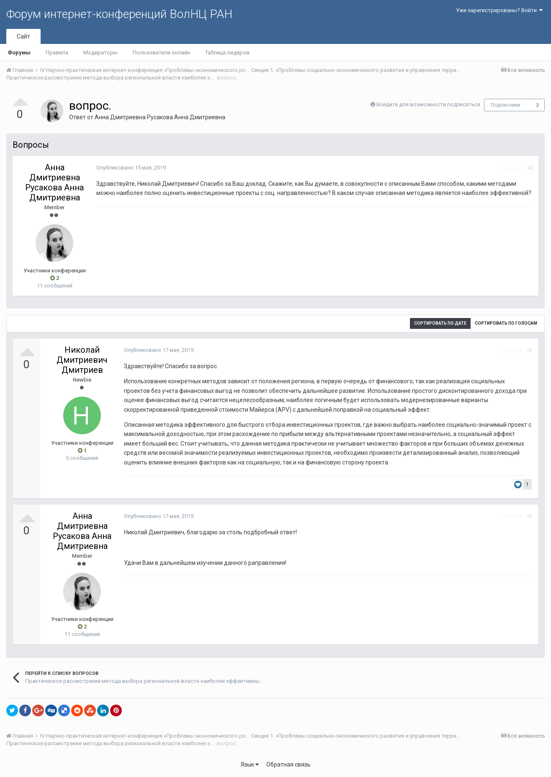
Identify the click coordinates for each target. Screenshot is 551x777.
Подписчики (505, 105)
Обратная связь (288, 764)
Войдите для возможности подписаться (428, 104)
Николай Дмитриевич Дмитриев (82, 360)
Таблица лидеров (227, 52)
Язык (250, 764)
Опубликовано (131, 167)
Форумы (19, 52)
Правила (57, 52)
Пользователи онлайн (161, 52)
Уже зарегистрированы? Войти (499, 10)
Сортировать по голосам (506, 323)
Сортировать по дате (440, 323)
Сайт (23, 36)
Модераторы (100, 52)
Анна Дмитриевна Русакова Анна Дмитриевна (160, 117)
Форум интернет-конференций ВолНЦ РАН (119, 14)
